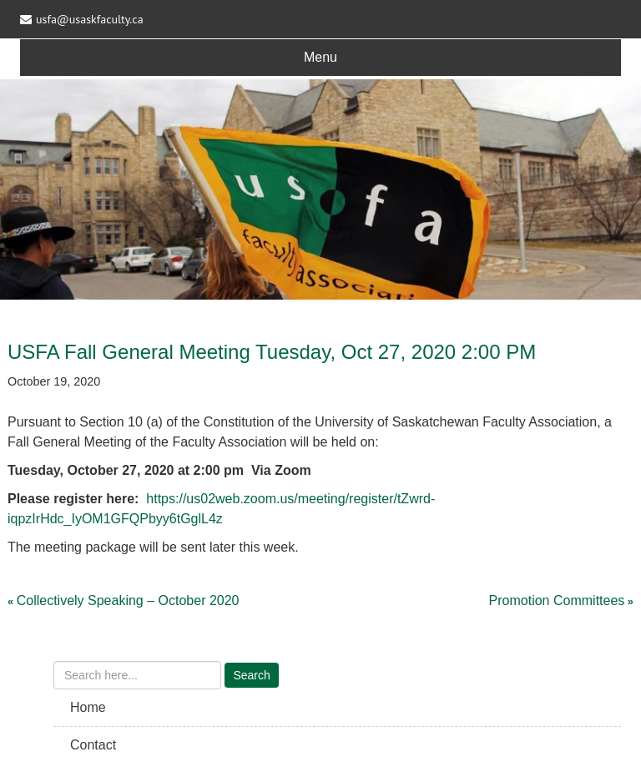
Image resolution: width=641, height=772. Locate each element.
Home (88, 707)
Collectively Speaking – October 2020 (128, 600)
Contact (93, 745)
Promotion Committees (557, 600)
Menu (320, 57)
